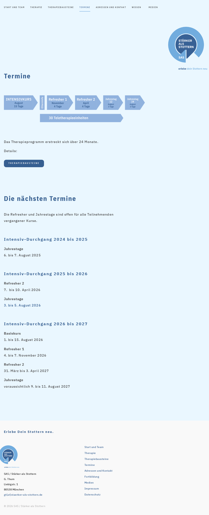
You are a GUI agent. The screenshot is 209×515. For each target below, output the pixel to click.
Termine (84, 7)
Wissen (137, 7)
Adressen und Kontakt (111, 7)
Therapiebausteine (61, 7)
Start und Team (14, 7)
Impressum (91, 488)
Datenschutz (92, 494)
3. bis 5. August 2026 (22, 305)
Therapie (36, 7)
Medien (153, 7)
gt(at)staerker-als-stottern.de (23, 495)
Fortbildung (91, 477)
